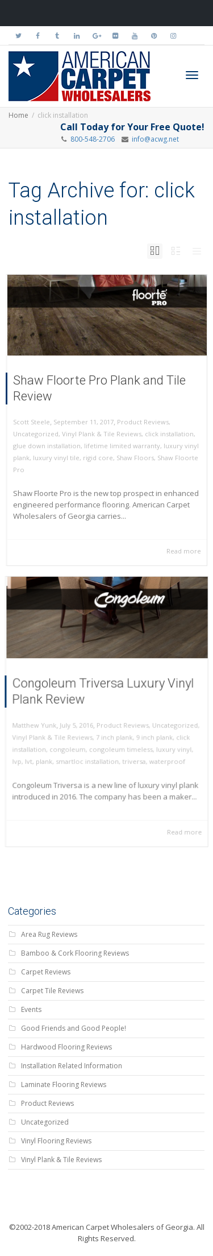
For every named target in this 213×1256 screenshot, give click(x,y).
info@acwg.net (153, 139)
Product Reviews (143, 422)
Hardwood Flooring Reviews (66, 1047)
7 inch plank (113, 734)
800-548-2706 (92, 139)
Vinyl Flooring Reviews (56, 1141)
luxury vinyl (166, 745)
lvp (27, 755)
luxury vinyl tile (56, 457)
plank (51, 755)
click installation (169, 433)
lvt (37, 755)
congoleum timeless (119, 745)
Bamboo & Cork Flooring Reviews (75, 953)
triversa (130, 755)
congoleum (72, 745)
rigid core (98, 457)
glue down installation (47, 445)
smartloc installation (90, 755)
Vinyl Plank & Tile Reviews (101, 433)
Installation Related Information (71, 1066)
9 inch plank (148, 734)
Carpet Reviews (45, 972)
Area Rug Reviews (49, 934)
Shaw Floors (135, 457)
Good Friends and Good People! (73, 1028)
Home (18, 115)
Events (31, 1009)
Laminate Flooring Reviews (63, 1084)
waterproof (160, 755)
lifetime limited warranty (122, 445)
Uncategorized (36, 433)
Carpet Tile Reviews (52, 990)
